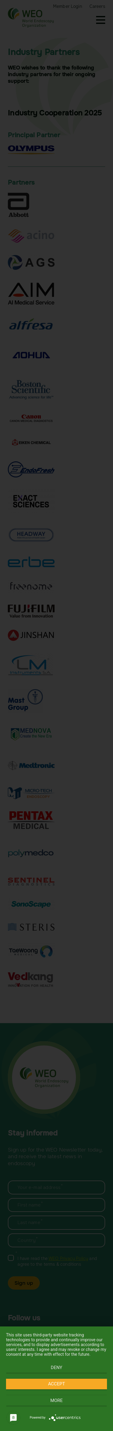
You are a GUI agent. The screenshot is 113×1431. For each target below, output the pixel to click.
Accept (56, 1384)
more (56, 1400)
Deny (56, 1367)
